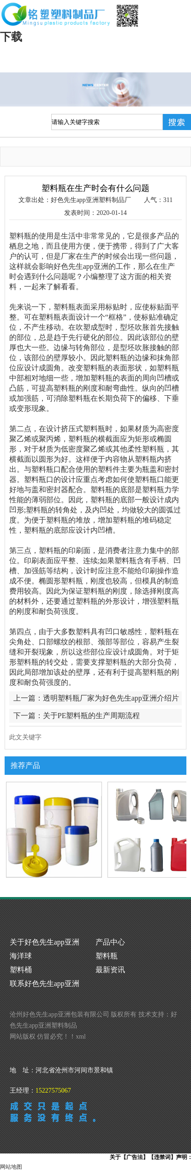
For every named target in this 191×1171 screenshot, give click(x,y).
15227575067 (53, 1090)
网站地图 (11, 1167)
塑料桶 (21, 970)
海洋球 (21, 956)
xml (81, 1036)
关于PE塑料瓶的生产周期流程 (91, 715)
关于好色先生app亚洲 (44, 942)
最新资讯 (110, 970)
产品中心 (110, 942)
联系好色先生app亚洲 (44, 983)
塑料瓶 (107, 956)
